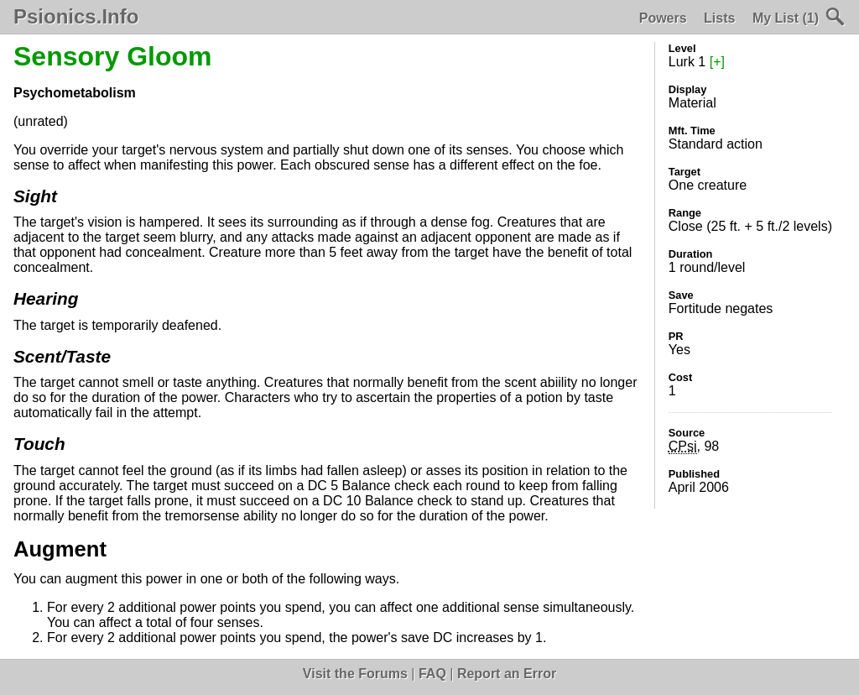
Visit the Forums (355, 673)
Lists (719, 18)
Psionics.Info (75, 17)
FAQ (432, 673)
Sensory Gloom (112, 56)
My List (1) (785, 18)
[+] (717, 62)
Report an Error (506, 673)
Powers (663, 18)
